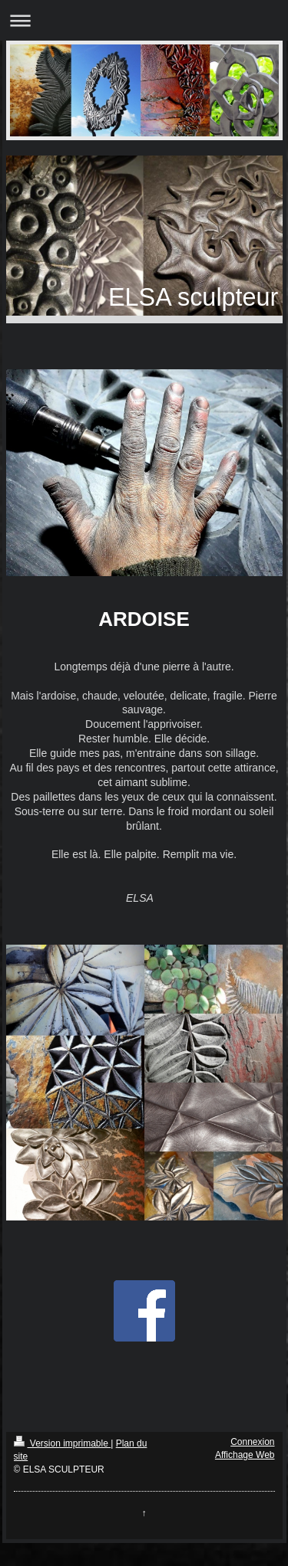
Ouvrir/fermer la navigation (144, 20)
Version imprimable (62, 1443)
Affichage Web (245, 1455)
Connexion (252, 1442)
